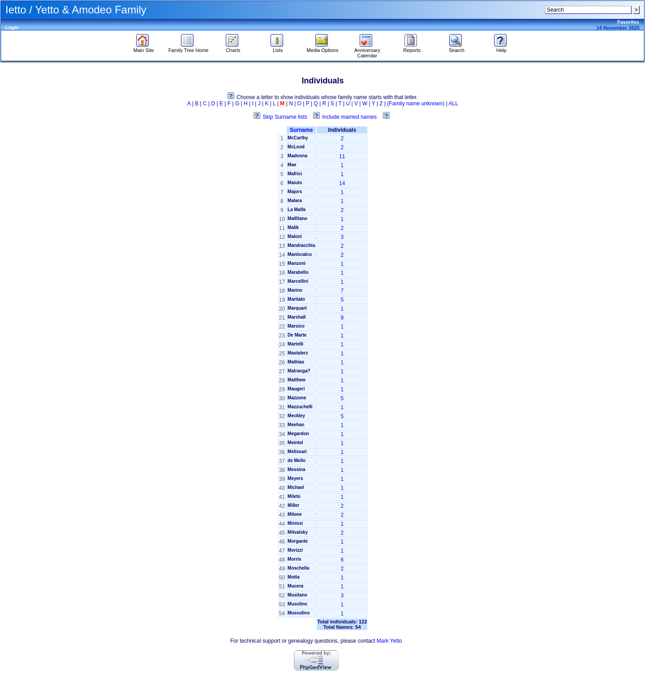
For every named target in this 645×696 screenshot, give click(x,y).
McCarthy (298, 137)
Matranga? (299, 370)
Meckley (296, 415)
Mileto (294, 496)
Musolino (297, 603)
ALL (453, 103)
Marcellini (298, 281)
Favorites (628, 22)
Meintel (295, 442)
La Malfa (296, 209)
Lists (278, 48)
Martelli (295, 344)
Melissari (297, 451)
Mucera (295, 586)
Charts (233, 48)
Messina (296, 469)
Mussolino (299, 612)
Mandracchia (301, 245)
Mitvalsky (298, 532)
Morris (294, 559)
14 (342, 183)
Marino (295, 290)
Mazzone (297, 397)
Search (456, 48)
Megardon (298, 433)
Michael (296, 487)
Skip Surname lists (284, 117)
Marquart (297, 308)
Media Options (323, 48)
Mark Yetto (389, 641)
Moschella (298, 568)
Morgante (298, 541)
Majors (295, 191)
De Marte (297, 335)
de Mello (296, 460)
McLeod (296, 146)
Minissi (295, 523)
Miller (293, 505)
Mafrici (295, 173)
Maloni (295, 236)
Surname (301, 130)
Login (12, 27)
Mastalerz (298, 352)
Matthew (296, 379)
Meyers (295, 478)
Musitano (297, 594)
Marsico (296, 326)
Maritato (296, 299)
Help (501, 48)
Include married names (349, 117)
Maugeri (296, 388)
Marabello (298, 272)
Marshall (297, 317)
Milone (295, 514)
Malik (293, 227)
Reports (412, 48)
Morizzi (295, 550)
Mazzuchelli (300, 406)
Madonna (297, 155)
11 (342, 156)
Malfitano (297, 218)
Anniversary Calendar (367, 50)
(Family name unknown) (415, 103)
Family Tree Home (188, 48)
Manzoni (296, 263)
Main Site (143, 48)
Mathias (296, 361)
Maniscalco (300, 254)
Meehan (296, 424)
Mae (292, 164)
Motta (294, 577)
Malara (295, 200)
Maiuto (295, 182)
